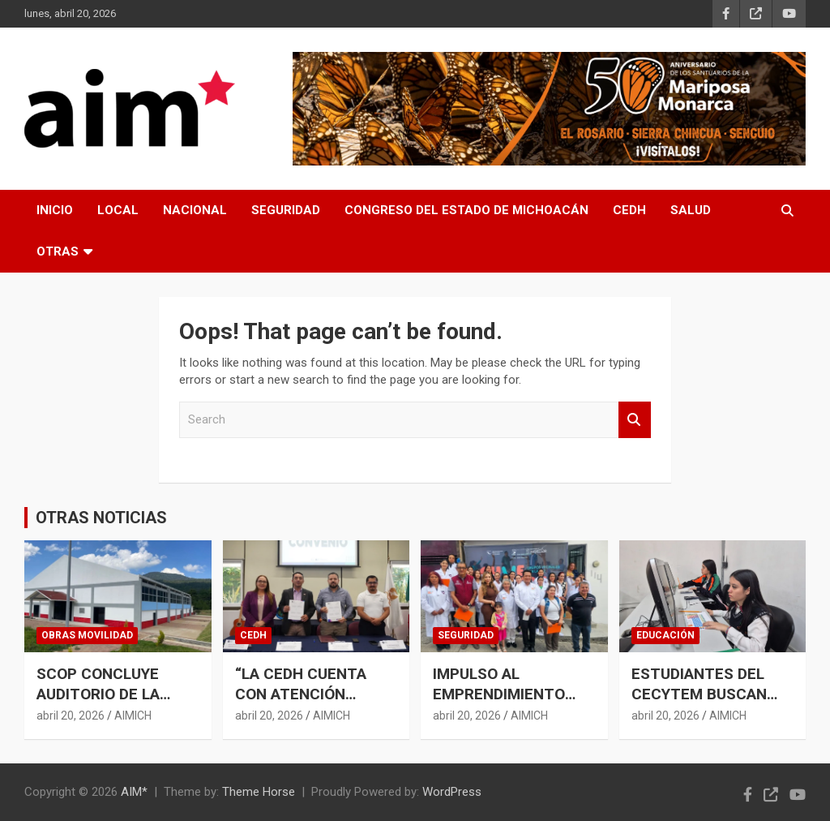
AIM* (134, 791)
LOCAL (118, 210)
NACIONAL (195, 210)
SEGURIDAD (285, 210)
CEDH (629, 210)
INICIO (54, 210)
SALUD (690, 210)
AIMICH (133, 715)
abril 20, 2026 (70, 715)
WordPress (451, 791)
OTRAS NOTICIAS (101, 517)
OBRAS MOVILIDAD (87, 635)
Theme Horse (258, 791)
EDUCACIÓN (665, 635)
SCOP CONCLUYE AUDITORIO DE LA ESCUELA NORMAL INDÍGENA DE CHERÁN (113, 703)
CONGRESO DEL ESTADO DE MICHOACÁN (466, 210)
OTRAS (57, 251)
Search (634, 420)
